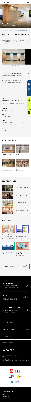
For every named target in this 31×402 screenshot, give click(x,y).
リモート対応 (5, 122)
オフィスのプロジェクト (9, 30)
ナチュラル (4, 130)
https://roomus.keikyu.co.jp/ (8, 102)
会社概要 (3, 394)
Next (16, 57)
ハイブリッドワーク (15, 122)
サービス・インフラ (6, 116)
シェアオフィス (10, 124)
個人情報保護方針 (5, 396)
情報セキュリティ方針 (6, 398)
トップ (3, 30)
